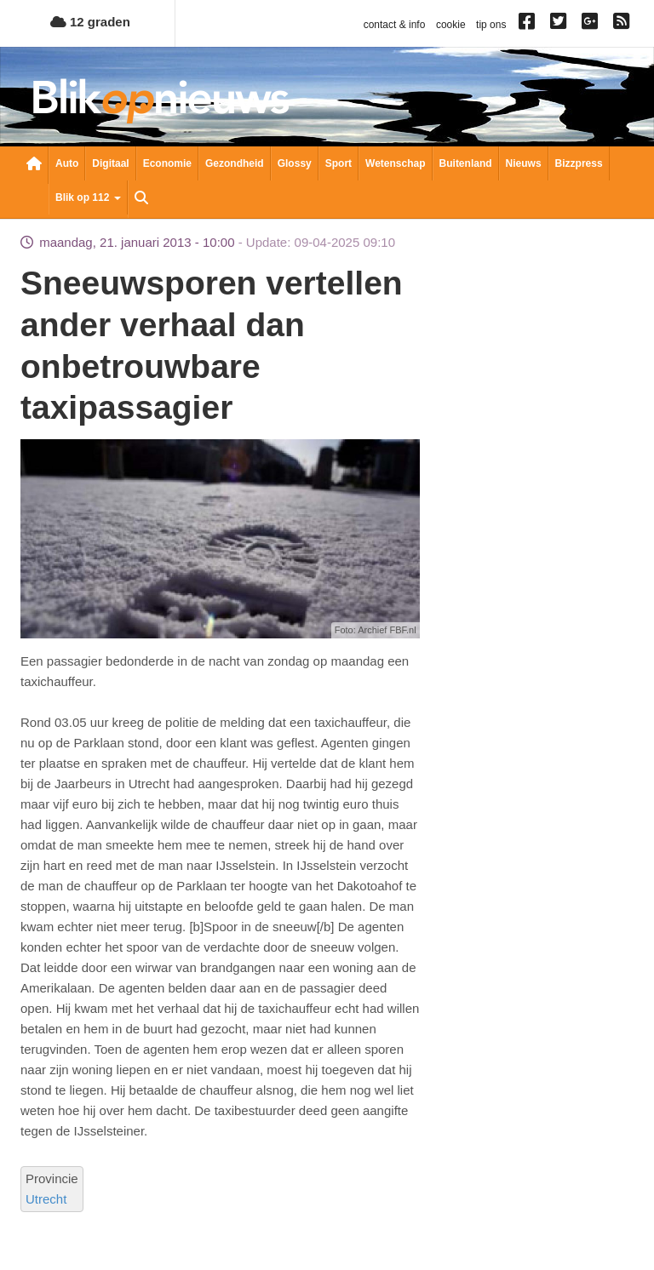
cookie (451, 25)
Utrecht (46, 1199)
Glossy (295, 163)
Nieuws (524, 163)
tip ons (491, 25)
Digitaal (110, 163)
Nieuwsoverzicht (34, 165)
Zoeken (141, 199)
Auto (66, 163)
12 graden (90, 21)
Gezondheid (234, 163)
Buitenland (465, 163)
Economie (167, 163)
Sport (338, 163)
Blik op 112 (88, 197)
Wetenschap (395, 163)
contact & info (395, 25)
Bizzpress (579, 163)
